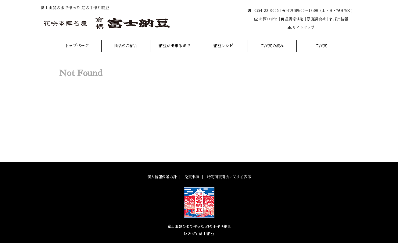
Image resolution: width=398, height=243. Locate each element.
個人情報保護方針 (162, 177)
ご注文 (321, 46)
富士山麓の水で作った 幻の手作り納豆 (199, 226)
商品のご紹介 (126, 46)
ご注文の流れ (272, 46)
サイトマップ (303, 28)
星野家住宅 (294, 19)
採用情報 (340, 19)
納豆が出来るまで (174, 46)
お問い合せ (268, 19)
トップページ (77, 46)
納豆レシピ (223, 46)
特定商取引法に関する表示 (229, 177)
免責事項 (192, 177)
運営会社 (318, 19)
